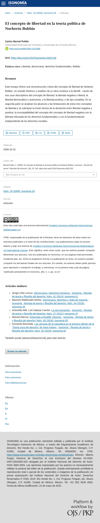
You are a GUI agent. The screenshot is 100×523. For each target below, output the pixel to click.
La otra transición (60, 310)
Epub (67, 133)
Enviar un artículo (17, 351)
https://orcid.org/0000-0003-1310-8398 (25, 49)
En (6, 408)
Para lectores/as (13, 372)
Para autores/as (13, 377)
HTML (53, 133)
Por (7, 424)
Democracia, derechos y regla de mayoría (65, 300)
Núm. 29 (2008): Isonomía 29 (41, 13)
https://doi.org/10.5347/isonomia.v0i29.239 (33, 58)
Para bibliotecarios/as (15, 382)
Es (6, 403)
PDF (27, 133)
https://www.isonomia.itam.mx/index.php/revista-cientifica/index (40, 454)
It (6, 413)
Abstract (12, 133)
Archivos (18, 13)
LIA (40, 133)
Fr (6, 419)
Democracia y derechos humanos (52, 293)
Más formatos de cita (15, 174)
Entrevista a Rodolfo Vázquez (46, 317)
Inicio (7, 13)
